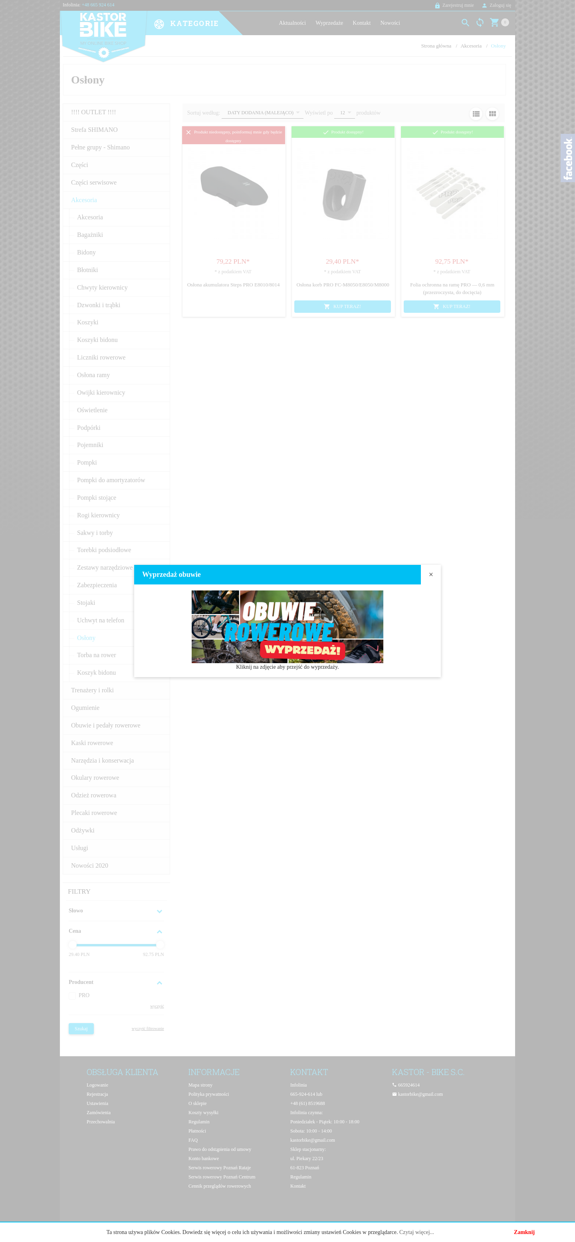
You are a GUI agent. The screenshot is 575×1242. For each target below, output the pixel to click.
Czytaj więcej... (416, 1232)
